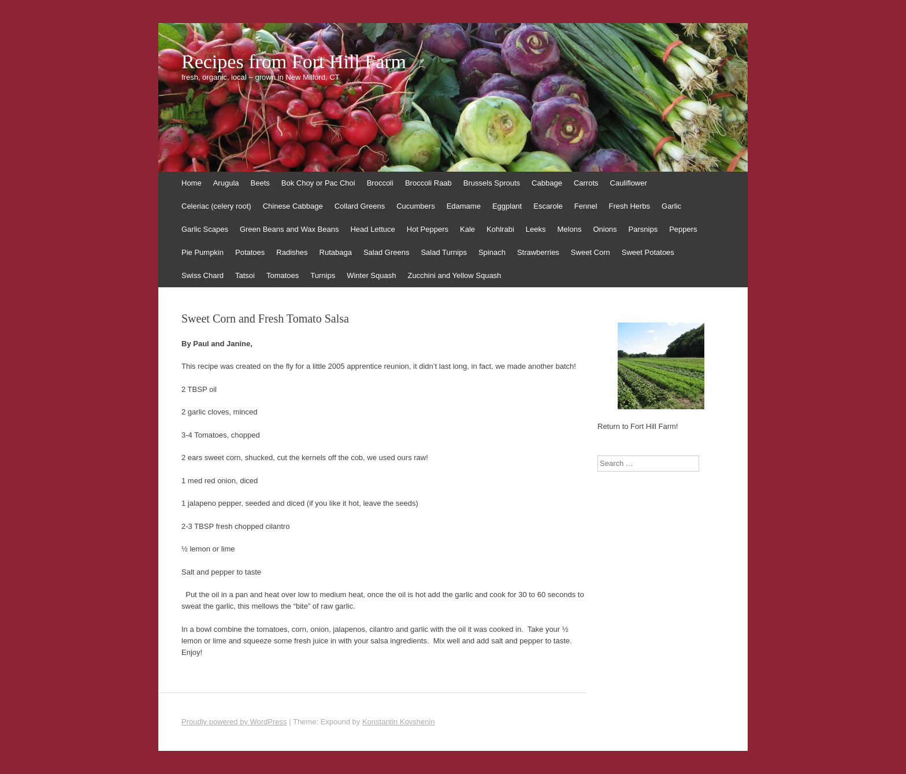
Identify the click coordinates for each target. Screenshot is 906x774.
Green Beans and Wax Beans (289, 229)
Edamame (464, 206)
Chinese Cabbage (293, 206)
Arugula (226, 183)
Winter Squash (371, 275)
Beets (260, 183)
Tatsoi (245, 275)
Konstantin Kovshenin (398, 721)
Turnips (322, 275)
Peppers (683, 229)
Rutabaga (336, 252)
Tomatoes (282, 275)
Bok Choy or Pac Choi (318, 183)
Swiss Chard (202, 275)
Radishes (291, 252)
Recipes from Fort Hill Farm (293, 62)
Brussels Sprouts (491, 183)
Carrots (586, 183)
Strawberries (538, 252)
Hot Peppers (427, 229)
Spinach (492, 252)
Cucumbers (415, 206)
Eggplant (507, 206)
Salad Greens (386, 252)
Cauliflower (628, 183)
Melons (569, 229)
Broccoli (380, 183)
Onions (605, 229)
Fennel (585, 206)
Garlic (671, 206)
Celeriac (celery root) (216, 206)
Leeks (536, 229)
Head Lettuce (372, 229)
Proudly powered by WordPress (234, 721)
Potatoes (250, 252)
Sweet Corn (590, 252)
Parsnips (643, 229)
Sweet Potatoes (648, 252)
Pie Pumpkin (202, 252)
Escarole (548, 206)
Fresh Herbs (630, 206)
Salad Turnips (444, 252)
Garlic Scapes (204, 229)
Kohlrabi (500, 229)
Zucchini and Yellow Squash (454, 275)
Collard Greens (360, 206)
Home (191, 183)
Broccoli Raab (428, 183)
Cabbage (547, 183)
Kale (467, 229)
